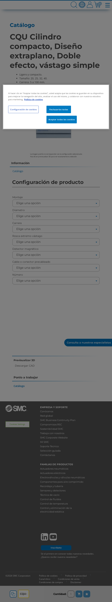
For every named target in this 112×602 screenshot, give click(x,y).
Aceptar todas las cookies (61, 119)
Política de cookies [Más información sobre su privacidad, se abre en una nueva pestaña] (33, 99)
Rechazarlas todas (58, 109)
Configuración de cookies (23, 109)
